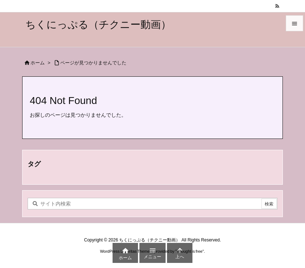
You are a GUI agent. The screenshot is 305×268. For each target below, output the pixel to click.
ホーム (37, 62)
